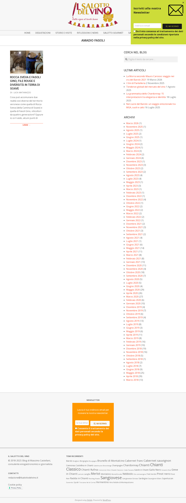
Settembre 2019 (134, 317)
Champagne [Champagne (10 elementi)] (117, 465)
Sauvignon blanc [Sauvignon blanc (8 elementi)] (155, 478)
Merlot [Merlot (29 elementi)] (95, 474)
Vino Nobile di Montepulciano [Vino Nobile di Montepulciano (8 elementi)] (121, 482)
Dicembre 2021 (134, 223)
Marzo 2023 (132, 189)
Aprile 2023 (132, 185)
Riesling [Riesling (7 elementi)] (92, 478)
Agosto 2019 (132, 320)
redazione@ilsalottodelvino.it (23, 477)
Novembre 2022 (134, 199)
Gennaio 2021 (133, 261)
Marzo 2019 (132, 338)
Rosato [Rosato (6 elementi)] (97, 479)
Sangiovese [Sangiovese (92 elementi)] (111, 477)
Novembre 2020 (134, 268)
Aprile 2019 (132, 334)
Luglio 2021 (132, 241)
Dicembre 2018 (134, 348)
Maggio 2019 (133, 331)
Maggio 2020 (133, 289)
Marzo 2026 (132, 123)
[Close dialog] (183, 2)
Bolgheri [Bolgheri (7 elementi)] (76, 461)
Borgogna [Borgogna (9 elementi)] (84, 461)
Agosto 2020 (132, 279)
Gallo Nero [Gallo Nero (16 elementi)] (155, 469)
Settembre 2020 (134, 275)
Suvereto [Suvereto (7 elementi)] (69, 482)
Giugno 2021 (132, 244)
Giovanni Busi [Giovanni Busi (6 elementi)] (166, 470)
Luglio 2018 (132, 365)
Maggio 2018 (133, 372)
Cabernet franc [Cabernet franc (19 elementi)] (134, 460)
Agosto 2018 (132, 362)
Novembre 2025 (134, 126)
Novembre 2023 (134, 164)
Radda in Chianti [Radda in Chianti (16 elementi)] (79, 478)
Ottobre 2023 (133, 168)
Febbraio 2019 (133, 341)
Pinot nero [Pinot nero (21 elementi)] (163, 474)
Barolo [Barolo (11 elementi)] (69, 461)
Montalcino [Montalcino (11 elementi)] (106, 474)
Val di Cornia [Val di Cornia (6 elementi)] (91, 482)
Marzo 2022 (132, 213)
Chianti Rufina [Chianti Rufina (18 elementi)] (89, 469)
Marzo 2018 (132, 379)
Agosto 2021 (132, 237)
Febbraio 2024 (133, 154)
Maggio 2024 (133, 147)
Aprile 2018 (132, 376)
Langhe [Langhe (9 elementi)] (87, 474)
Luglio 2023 (132, 178)
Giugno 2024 (132, 144)
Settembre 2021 (134, 234)
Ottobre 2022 (133, 202)
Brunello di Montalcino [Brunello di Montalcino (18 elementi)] (110, 460)
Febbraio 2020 (133, 300)
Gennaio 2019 (133, 345)
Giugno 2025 (132, 137)
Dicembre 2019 (134, 307)
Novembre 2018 (134, 352)
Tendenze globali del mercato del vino (145, 86)
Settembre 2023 (134, 171)
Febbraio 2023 (133, 192)
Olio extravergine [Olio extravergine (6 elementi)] (139, 474)
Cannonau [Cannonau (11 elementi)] (70, 465)
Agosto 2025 (132, 130)
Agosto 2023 (132, 175)
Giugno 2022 (132, 206)
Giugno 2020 (132, 286)
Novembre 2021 (134, 227)
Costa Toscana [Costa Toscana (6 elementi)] (129, 470)
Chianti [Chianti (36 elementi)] (144, 465)
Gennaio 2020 (133, 303)
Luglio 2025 (132, 133)
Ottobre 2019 (133, 313)
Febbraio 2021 (133, 258)
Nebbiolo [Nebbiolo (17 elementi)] (128, 473)
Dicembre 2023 (134, 161)
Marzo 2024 (132, 150)
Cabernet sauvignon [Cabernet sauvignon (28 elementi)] (157, 460)
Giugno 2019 (132, 327)
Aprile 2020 (132, 293)
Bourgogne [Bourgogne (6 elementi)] (93, 461)
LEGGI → (27, 125)
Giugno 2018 (132, 369)
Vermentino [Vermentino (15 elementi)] (102, 482)
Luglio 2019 (132, 324)
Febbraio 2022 (133, 216)
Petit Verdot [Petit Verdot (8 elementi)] (151, 474)
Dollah (89, 500)
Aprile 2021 (132, 251)
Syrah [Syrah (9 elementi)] (76, 482)
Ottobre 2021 (133, 230)
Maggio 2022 (133, 210)
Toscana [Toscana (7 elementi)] (82, 482)
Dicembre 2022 (134, 196)
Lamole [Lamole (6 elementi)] (81, 474)
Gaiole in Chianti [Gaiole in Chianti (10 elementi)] (141, 470)
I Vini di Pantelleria (135, 83)
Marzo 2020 (132, 296)
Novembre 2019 (134, 310)
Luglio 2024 (132, 140)
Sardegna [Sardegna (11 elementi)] (143, 478)
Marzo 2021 (132, 254)
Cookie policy (15, 484)
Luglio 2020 (132, 282)
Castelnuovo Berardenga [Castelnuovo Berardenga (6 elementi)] (102, 466)
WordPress (107, 500)
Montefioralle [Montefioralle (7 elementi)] (117, 474)
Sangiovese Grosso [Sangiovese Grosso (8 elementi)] (130, 478)
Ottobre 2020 (133, 272)
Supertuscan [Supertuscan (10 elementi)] (167, 478)
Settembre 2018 (134, 359)
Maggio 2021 (133, 248)
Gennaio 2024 (133, 158)
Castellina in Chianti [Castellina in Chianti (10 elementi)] (84, 465)
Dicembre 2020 (134, 265)
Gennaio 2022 (133, 220)
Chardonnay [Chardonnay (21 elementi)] (130, 465)
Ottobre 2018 (133, 355)
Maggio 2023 (133, 182)
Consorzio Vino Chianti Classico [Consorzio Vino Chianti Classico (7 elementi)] (110, 470)
